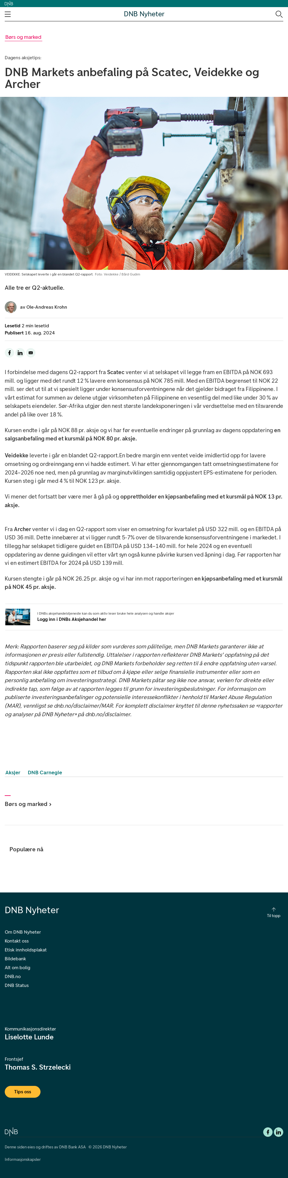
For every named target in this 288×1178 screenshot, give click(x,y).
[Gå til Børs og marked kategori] (23, 37)
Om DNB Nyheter (23, 932)
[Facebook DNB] (268, 1132)
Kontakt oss (17, 941)
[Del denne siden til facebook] (9, 353)
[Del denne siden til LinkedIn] (20, 353)
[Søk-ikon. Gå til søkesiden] (279, 13)
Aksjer (12, 772)
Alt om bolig (17, 967)
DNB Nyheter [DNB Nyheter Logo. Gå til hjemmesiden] (144, 14)
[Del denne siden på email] (30, 353)
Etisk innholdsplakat (26, 950)
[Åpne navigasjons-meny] (8, 14)
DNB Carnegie (45, 772)
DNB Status (17, 985)
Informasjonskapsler (23, 1159)
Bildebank (15, 958)
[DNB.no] (11, 1131)
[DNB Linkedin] (278, 1132)
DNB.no (13, 976)
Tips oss (22, 1091)
